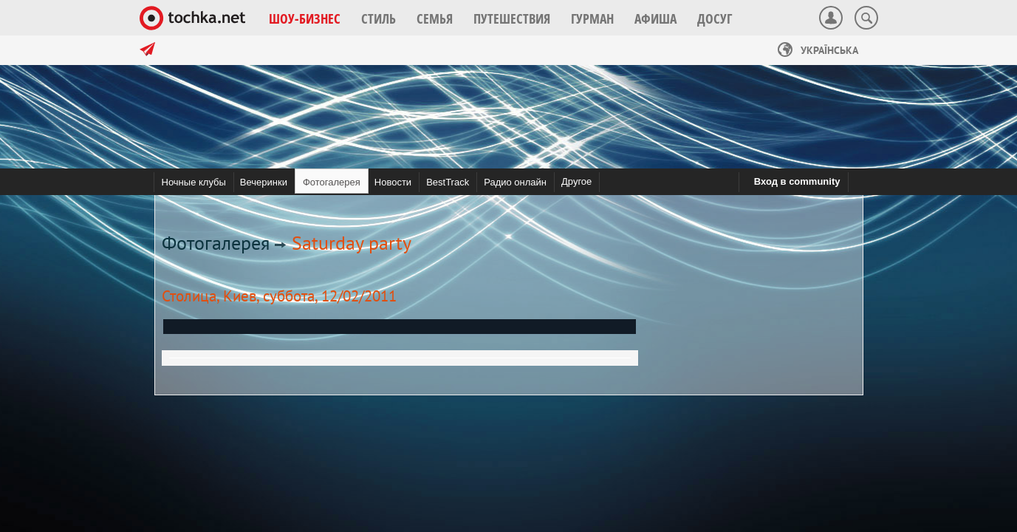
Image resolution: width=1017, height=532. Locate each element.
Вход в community (797, 181)
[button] (304, 18)
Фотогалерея (216, 243)
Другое (576, 181)
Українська (818, 50)
